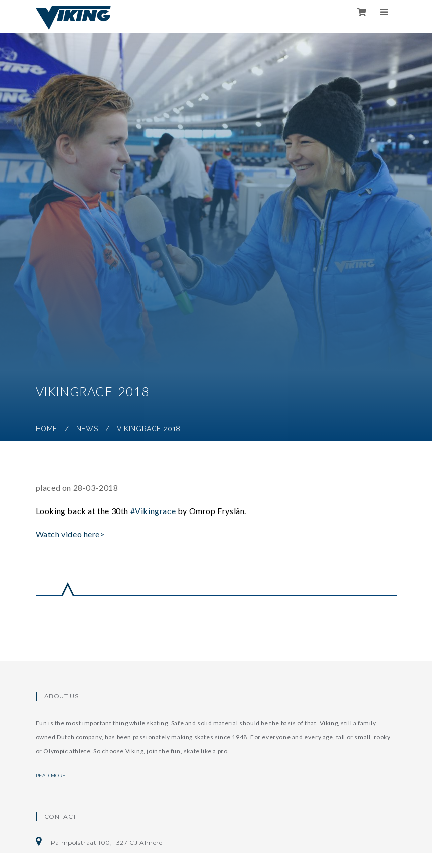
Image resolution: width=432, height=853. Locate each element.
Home (46, 429)
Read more (56, 775)
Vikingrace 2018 (149, 429)
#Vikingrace (152, 511)
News (87, 429)
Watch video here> (70, 534)
